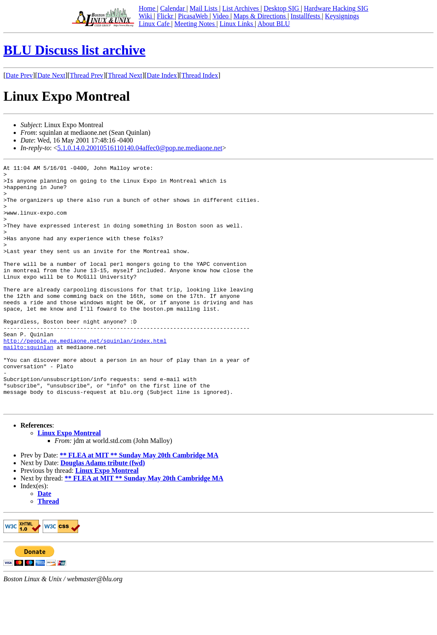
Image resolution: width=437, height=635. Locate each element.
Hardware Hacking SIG (336, 8)
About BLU (273, 23)
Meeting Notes (196, 23)
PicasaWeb (194, 16)
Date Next (51, 75)
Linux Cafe (155, 23)
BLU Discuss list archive (74, 50)
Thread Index (199, 75)
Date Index (162, 75)
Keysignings (342, 16)
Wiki (146, 16)
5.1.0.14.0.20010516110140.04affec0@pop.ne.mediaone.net (139, 147)
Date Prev (19, 75)
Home (148, 8)
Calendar (173, 8)
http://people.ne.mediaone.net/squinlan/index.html (84, 376)
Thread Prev (86, 75)
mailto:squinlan (28, 384)
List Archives (241, 8)
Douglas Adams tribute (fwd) (103, 511)
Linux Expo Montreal (69, 481)
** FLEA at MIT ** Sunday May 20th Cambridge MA (139, 503)
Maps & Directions (260, 16)
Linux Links (237, 23)
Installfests (306, 16)
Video (221, 16)
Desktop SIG (282, 8)
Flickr (166, 16)
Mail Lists (204, 8)
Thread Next (125, 75)
